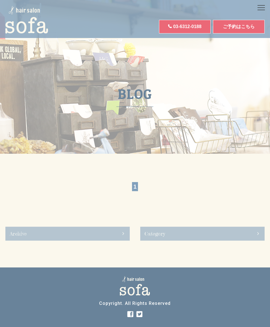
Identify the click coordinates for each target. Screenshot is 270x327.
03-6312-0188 (187, 26)
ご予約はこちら (239, 26)
